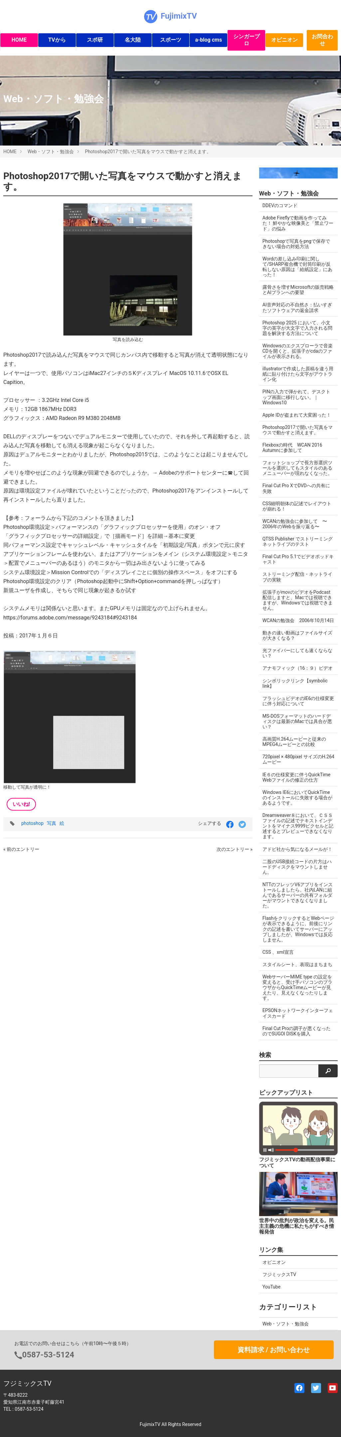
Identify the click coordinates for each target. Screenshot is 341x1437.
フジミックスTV (279, 1274)
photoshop (32, 823)
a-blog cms (208, 40)
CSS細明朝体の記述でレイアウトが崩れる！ (297, 506)
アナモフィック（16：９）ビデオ (297, 668)
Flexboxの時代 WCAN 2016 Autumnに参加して (292, 447)
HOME (19, 40)
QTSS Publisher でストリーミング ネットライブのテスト (299, 541)
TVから (57, 40)
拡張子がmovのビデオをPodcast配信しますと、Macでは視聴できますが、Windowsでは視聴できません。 (297, 600)
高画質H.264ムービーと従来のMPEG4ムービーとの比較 (294, 741)
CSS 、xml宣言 (278, 952)
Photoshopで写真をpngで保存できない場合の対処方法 (296, 243)
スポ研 (95, 40)
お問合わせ (322, 40)
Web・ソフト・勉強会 (51, 151)
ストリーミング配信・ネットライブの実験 (297, 576)
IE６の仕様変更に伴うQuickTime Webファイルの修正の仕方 (296, 777)
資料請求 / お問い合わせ (274, 1350)
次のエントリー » (235, 849)
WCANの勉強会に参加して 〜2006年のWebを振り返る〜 (294, 524)
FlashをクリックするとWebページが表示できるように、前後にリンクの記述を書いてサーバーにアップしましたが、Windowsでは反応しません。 (298, 928)
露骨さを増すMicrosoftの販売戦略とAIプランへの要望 (298, 289)
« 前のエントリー (21, 849)
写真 (51, 823)
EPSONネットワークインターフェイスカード (297, 1013)
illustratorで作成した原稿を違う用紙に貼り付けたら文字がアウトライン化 (297, 374)
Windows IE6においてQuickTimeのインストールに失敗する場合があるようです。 (297, 798)
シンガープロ (246, 40)
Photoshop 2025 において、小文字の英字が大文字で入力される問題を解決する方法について (297, 328)
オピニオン (284, 40)
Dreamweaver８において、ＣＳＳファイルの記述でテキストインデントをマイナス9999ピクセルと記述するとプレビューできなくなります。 (297, 826)
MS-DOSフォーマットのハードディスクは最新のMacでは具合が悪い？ (297, 721)
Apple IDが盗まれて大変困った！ (296, 415)
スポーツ (170, 40)
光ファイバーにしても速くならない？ (297, 653)
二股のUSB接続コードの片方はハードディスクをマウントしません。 (297, 867)
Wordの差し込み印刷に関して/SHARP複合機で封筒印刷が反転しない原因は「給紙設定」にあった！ (297, 266)
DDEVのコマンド (279, 205)
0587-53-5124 (48, 1354)
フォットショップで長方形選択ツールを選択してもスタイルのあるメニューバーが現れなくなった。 (297, 468)
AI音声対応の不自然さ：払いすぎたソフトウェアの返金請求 (297, 307)
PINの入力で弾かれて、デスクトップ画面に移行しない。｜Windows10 (296, 397)
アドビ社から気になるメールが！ (297, 849)
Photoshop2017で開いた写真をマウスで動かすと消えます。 (148, 151)
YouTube (271, 1286)
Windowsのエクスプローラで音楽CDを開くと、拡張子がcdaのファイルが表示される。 (297, 351)
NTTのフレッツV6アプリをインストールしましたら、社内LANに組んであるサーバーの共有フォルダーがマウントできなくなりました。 (297, 895)
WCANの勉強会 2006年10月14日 (298, 620)
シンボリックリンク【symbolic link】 (295, 683)
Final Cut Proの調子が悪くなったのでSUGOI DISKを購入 (296, 1031)
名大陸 (133, 40)
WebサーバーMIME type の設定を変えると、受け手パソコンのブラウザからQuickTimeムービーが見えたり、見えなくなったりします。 (297, 987)
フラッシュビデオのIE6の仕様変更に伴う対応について (298, 701)
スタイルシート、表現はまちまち (297, 964)
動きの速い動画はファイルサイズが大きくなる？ (297, 635)
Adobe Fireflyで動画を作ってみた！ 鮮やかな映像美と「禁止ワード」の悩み (297, 223)
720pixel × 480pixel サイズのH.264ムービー (298, 759)
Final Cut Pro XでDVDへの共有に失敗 (296, 488)
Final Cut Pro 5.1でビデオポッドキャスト (298, 559)
